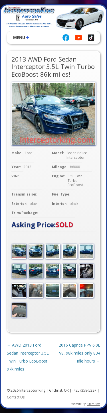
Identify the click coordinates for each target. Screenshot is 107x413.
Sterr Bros (93, 404)
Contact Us (16, 397)
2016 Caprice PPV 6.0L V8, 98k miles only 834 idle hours (79, 353)
